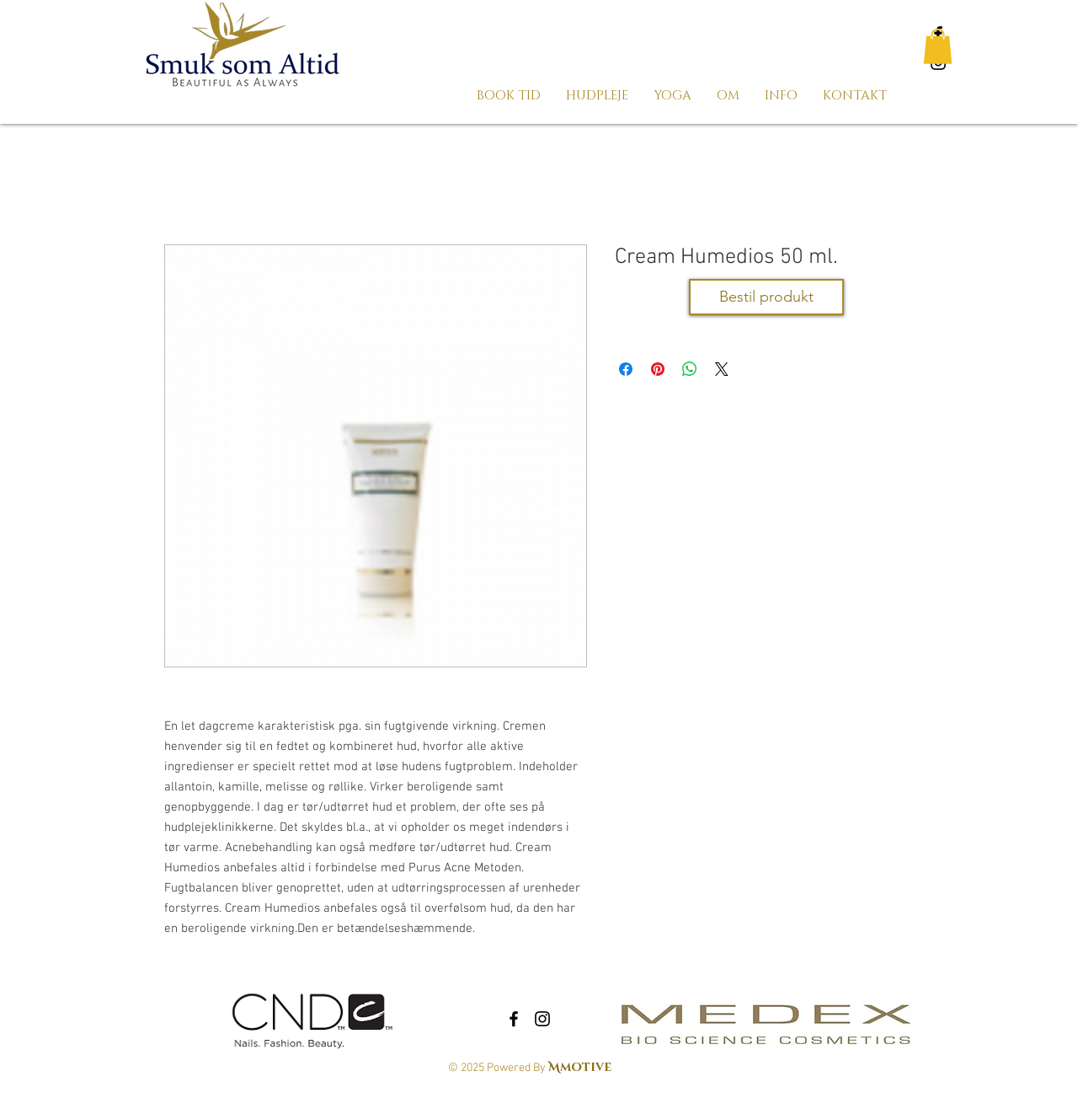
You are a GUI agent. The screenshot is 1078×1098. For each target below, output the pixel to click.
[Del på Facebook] (626, 369)
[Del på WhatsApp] (690, 369)
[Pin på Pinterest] (658, 369)
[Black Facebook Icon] (514, 1019)
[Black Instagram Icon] (542, 1019)
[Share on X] (722, 369)
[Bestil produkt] (766, 297)
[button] (938, 46)
